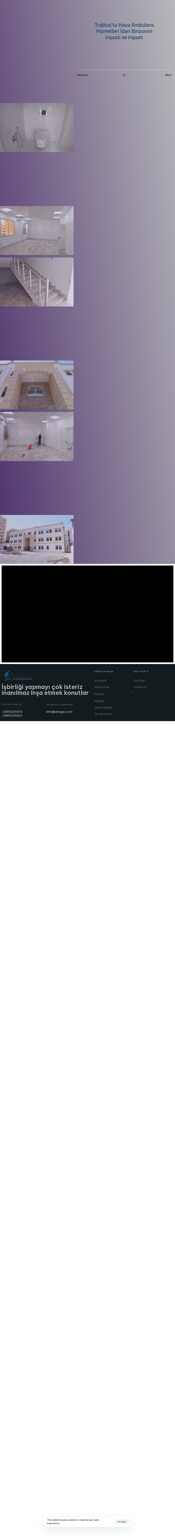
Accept (122, 1521)
